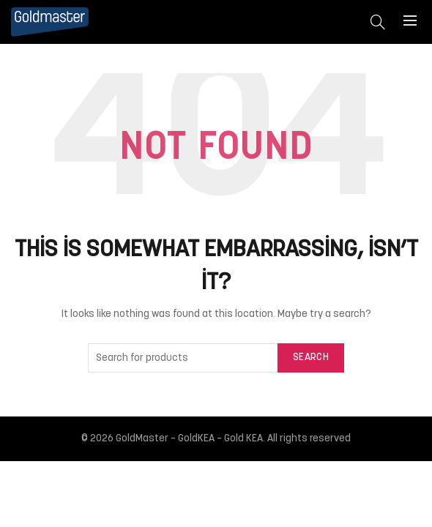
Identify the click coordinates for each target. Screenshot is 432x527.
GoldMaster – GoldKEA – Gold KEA (189, 438)
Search (311, 357)
